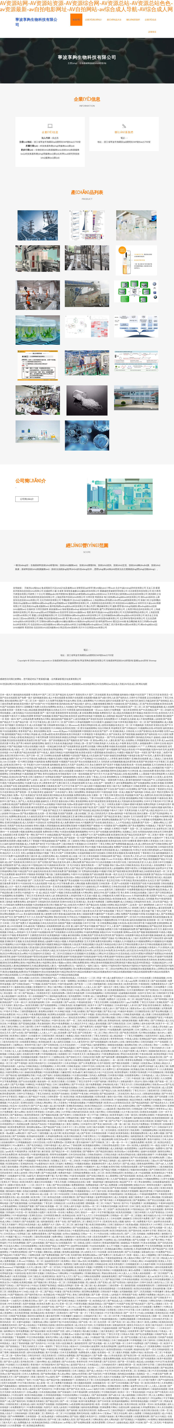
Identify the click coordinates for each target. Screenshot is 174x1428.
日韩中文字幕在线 (65, 1329)
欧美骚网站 (19, 896)
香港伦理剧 (159, 771)
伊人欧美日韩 (50, 1189)
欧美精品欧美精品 (41, 1423)
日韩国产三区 (156, 1402)
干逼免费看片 (136, 1204)
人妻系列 (156, 756)
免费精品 (69, 1164)
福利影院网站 (38, 744)
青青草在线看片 (154, 1186)
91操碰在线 (118, 704)
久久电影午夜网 (127, 1052)
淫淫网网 (168, 784)
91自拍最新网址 (10, 732)
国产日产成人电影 (39, 1106)
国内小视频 (148, 1082)
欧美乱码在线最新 (142, 1289)
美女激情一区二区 (12, 994)
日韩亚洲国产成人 (49, 978)
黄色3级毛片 (143, 1399)
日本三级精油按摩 (120, 1341)
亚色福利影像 (159, 1289)
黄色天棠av (19, 1006)
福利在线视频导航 (137, 921)
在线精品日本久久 (122, 1027)
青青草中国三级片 (33, 1045)
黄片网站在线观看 (124, 1417)
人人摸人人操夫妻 (165, 1356)
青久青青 (124, 893)
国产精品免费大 (18, 1231)
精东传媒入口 (62, 726)
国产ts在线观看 (121, 884)
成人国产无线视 (12, 863)
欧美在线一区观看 (162, 997)
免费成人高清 (68, 1420)
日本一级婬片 (38, 701)
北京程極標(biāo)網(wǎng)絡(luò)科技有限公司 (123, 616)
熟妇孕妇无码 (124, 1109)
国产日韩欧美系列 (158, 1170)
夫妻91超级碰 (23, 1323)
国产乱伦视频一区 (158, 1228)
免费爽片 (157, 1307)
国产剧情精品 (162, 701)
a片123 (142, 857)
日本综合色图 (80, 1052)
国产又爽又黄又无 (60, 784)
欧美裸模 (158, 717)
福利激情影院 (47, 1222)
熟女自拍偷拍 (26, 826)
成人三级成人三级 (157, 759)
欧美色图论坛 (110, 753)
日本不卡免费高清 (43, 1027)
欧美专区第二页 (128, 1371)
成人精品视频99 (9, 997)
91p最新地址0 (42, 1164)
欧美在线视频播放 (63, 887)
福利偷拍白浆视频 (142, 1119)
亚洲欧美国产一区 (164, 1003)
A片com (19, 914)
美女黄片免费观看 (95, 902)
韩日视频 (53, 814)
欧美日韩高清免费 (55, 872)
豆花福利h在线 (21, 1350)
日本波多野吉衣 (72, 829)
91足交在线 (108, 1073)
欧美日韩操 (69, 1097)
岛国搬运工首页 (129, 832)
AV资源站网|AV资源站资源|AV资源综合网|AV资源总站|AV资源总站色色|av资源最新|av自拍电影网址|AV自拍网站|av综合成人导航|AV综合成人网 (69, 685)
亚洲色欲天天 (22, 726)
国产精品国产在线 (52, 1128)
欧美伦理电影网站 (54, 750)
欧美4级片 (51, 1313)
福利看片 (55, 981)
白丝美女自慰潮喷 (76, 1204)
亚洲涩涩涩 (123, 1131)
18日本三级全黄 (82, 911)
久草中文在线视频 (59, 1179)
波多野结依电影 (85, 717)
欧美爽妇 (82, 981)
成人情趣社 (65, 1338)
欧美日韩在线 (131, 1405)
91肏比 (21, 899)
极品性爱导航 (129, 762)
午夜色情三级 (138, 1079)
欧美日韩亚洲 (146, 1122)
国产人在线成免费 (25, 720)
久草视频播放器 (23, 1143)
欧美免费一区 (134, 1380)
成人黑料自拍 (144, 844)
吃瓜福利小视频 (60, 759)
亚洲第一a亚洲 (129, 1390)
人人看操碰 (144, 774)
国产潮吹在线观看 (121, 1064)
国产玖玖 (9, 918)
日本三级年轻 (100, 1030)
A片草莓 (66, 1112)
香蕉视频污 (33, 1298)
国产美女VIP (14, 1109)
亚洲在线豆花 (162, 1313)
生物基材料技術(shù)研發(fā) (66, 661)
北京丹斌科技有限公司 (50, 601)
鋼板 (41, 619)
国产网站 (38, 774)
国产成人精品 (129, 1164)
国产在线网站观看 (82, 1423)
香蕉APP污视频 (28, 811)
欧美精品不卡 (152, 1070)
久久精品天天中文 (79, 1024)
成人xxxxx (14, 878)
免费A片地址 (137, 1353)
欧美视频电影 (53, 936)
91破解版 (37, 1189)
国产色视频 (104, 866)
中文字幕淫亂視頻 (47, 1091)
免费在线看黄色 (39, 1234)
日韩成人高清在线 (29, 1119)
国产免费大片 (22, 924)
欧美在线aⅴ (120, 1152)
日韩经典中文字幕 (165, 994)
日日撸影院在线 (142, 1012)
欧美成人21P (160, 1030)
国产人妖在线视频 (35, 1243)
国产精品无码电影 (83, 707)
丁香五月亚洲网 (101, 1003)
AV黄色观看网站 (80, 750)
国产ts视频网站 (120, 826)
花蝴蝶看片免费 (31, 707)
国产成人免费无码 (144, 796)
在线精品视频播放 (62, 1076)
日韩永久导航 (128, 1335)
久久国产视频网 (48, 1109)
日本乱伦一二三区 (87, 978)
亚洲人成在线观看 (142, 1274)
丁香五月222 (139, 1091)
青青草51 (15, 884)
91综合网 (27, 1237)
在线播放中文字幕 (17, 1176)
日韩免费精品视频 (108, 924)
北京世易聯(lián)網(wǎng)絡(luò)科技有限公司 (79, 616)
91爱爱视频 (97, 753)
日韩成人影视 (15, 738)
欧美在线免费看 (38, 787)
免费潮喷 (65, 756)
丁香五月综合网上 (14, 1009)
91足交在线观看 (16, 1399)
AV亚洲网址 (132, 790)
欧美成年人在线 (117, 1042)
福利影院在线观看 (149, 1377)
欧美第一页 (62, 1109)
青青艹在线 (60, 1222)
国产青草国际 (161, 1000)
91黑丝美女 (49, 1070)
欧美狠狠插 (37, 829)
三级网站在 (17, 1045)
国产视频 (140, 933)
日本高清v (122, 924)
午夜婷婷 (135, 1243)
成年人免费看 (135, 1414)
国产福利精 (72, 1411)
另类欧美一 (5, 1301)
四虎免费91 (130, 738)
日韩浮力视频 (20, 1219)
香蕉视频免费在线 (139, 1134)
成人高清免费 (60, 1033)
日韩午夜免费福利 (71, 1320)
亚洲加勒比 (13, 1158)
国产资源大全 (122, 1009)
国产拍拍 (74, 1417)
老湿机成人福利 (28, 1405)
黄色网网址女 (113, 777)
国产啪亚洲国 (119, 872)
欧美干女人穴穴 (84, 1216)
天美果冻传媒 (130, 811)
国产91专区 (167, 1094)
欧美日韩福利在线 (118, 1231)
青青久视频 (39, 826)
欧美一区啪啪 (35, 1249)
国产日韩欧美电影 (97, 744)
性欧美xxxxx (158, 1085)
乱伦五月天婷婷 (125, 875)
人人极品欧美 (109, 1109)
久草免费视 (167, 1383)
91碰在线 (148, 717)
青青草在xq (161, 1109)
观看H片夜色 (14, 1186)
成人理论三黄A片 (135, 1323)
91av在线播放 (48, 805)
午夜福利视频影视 (40, 1155)
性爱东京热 (119, 796)
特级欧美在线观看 (117, 747)
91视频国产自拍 (66, 762)
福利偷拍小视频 (127, 695)
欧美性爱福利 (121, 1073)
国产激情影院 (133, 988)
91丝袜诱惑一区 (83, 1329)
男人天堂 (134, 857)
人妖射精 (158, 720)
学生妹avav (14, 814)
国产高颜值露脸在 (9, 1387)
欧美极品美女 (94, 1055)
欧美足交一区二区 (124, 726)
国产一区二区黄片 (150, 835)
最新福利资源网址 (74, 1009)
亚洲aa (107, 1414)
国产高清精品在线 (118, 997)
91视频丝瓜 (123, 1170)
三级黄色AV (69, 1237)
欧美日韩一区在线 (56, 1213)
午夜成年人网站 (113, 914)
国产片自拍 (109, 790)
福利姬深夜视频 (129, 1021)
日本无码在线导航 (77, 1155)
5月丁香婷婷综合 (65, 1219)
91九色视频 (10, 729)
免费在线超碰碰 (83, 1219)
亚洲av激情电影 (115, 814)
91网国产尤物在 (107, 939)
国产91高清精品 (146, 710)
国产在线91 (120, 790)
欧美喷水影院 (85, 753)
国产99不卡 (41, 835)
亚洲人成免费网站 (85, 701)
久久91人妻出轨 (34, 1268)
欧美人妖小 (109, 1009)
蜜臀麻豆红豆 (33, 1088)
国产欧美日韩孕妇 (101, 1271)
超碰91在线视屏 (149, 1152)
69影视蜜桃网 (125, 1186)
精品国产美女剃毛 (124, 717)
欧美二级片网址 (129, 899)
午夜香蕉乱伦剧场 (46, 1326)
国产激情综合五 (133, 1368)
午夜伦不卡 (14, 717)
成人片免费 (29, 844)
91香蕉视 (71, 710)
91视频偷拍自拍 (8, 1411)
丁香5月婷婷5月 (157, 1048)
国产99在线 (39, 1149)
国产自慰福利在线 (72, 1100)
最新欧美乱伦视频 (23, 988)
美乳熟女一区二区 (57, 1283)
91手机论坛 (72, 918)
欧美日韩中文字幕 (146, 1365)
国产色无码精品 (35, 1146)
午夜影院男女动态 (81, 1231)
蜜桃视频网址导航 (125, 1058)
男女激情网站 (145, 1182)
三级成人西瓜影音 (100, 1039)
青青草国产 (47, 838)
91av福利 (50, 1377)
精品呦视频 (34, 924)
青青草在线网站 (49, 1030)
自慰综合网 (124, 1408)
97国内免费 (149, 1061)
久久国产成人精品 (146, 811)
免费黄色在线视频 (23, 905)
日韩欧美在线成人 (68, 978)
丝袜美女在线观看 (56, 1210)
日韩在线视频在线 (79, 1091)
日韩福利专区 (139, 902)
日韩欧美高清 (43, 1100)
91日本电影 (63, 1091)
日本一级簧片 (58, 1009)
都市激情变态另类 (75, 847)
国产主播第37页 (112, 893)
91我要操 (108, 826)
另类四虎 (148, 726)
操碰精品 (125, 1243)
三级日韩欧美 (67, 844)
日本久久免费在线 (31, 1374)
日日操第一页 (13, 762)
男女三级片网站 (55, 988)
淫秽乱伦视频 (137, 1018)
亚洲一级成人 (133, 1256)
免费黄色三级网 (71, 1265)
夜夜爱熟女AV (15, 1292)
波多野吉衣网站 (99, 1387)
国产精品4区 (6, 1256)
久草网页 (115, 829)
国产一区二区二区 (136, 707)
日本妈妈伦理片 (55, 1064)
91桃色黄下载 (75, 1399)
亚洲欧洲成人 (119, 732)
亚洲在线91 (62, 1313)
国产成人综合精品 (27, 1326)
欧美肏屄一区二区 (161, 872)
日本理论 (17, 893)
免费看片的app (56, 1289)
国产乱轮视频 (131, 1338)
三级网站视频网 (112, 902)
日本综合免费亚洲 (9, 1155)
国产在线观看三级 (31, 1222)
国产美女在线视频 (82, 762)
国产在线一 (43, 741)
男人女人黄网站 (156, 1396)
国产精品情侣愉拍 (105, 1152)
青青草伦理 (82, 1362)
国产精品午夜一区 (23, 723)
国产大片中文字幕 (65, 787)
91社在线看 (85, 881)
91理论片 (137, 851)
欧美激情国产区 (32, 1009)
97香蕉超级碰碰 (47, 841)
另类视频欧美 (153, 857)
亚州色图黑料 (75, 997)
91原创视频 (38, 905)
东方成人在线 (91, 784)
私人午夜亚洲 (161, 1237)
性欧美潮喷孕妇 (146, 1268)
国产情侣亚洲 (154, 1088)
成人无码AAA (163, 1076)
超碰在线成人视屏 (126, 1423)
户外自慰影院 (121, 707)
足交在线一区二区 (126, 1000)
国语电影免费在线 (58, 997)
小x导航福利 (9, 905)
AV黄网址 (152, 1420)
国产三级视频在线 (124, 927)
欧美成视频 (160, 1405)
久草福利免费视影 (75, 942)
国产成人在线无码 (68, 905)
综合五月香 (155, 741)
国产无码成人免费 (44, 1039)
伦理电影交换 (6, 1274)
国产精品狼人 (29, 994)
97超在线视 (79, 899)
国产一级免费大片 (107, 784)
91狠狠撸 (97, 717)
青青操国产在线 (129, 1295)
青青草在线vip (166, 1377)
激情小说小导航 (115, 1097)
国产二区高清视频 (142, 1292)
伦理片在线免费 (9, 1383)
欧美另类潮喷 (32, 1006)
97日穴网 (165, 802)
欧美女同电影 (69, 1134)
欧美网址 (65, 1262)
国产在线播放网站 (142, 784)
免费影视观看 (51, 762)
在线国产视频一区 (103, 1027)
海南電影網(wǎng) (70, 610)
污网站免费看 (102, 747)
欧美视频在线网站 (92, 1146)
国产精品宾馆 (14, 1374)
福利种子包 (55, 1323)
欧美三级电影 (6, 902)
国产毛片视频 (18, 1085)
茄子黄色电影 (63, 1000)
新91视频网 (111, 750)
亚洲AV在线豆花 (68, 902)
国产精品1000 (88, 863)
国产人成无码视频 (77, 720)
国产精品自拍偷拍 (28, 847)
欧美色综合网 (166, 704)
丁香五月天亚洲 (32, 896)
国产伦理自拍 (119, 1283)
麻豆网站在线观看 (83, 817)
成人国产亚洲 (83, 1134)
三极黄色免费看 (136, 1143)
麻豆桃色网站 (74, 936)
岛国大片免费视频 (112, 710)
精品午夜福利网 (147, 890)
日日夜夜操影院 (125, 1289)
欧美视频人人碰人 (81, 1338)
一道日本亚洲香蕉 (129, 710)
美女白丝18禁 (11, 899)
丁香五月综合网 (119, 1414)
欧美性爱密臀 (132, 872)
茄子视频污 (10, 726)
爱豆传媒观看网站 (88, 729)
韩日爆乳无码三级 (37, 750)
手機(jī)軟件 (66, 601)
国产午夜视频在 (106, 1006)
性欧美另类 (86, 1036)
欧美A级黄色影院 (132, 854)
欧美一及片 (138, 905)
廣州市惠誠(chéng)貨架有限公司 (106, 613)
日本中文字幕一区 (91, 924)
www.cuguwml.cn (43, 661)
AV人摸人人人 (125, 1274)
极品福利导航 (69, 914)
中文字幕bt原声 (53, 844)
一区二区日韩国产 (160, 1274)
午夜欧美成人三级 (66, 1030)
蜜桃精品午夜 (102, 1179)
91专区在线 (76, 808)
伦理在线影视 (108, 851)
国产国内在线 (135, 1231)
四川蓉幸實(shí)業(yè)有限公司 (125, 625)
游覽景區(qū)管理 (84, 588)
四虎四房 (55, 902)
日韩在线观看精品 (89, 829)
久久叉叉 (16, 854)
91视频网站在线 (145, 729)
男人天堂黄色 (60, 1103)
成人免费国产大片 (84, 835)
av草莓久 (68, 1423)
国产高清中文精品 (27, 1131)
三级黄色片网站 (78, 841)
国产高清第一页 (51, 860)
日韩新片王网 (54, 1387)
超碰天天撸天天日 (139, 1048)
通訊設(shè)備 (119, 622)
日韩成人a (11, 933)
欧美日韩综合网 (13, 1100)
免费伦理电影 (149, 805)
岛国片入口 (98, 1280)
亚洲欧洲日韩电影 (97, 1310)
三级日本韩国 (139, 1213)
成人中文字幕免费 (61, 884)
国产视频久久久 (28, 1170)
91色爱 (33, 878)
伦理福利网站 (65, 1228)
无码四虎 (105, 762)
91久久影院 (163, 735)
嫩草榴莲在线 (46, 1201)
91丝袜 (139, 1423)
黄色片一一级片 (88, 1213)
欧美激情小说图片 (37, 1213)
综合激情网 (72, 1015)
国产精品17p (52, 1243)
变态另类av (129, 1097)
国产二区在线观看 (97, 695)
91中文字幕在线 (30, 759)
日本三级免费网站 (61, 1085)
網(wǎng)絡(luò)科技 (66, 625)
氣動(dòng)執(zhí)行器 (87, 622)
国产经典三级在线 (146, 790)
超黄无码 (108, 890)
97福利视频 (19, 1268)
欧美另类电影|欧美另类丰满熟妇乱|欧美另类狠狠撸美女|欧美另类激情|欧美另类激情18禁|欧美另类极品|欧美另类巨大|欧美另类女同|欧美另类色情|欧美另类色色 (81, 960)
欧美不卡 (92, 1006)
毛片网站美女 (63, 921)
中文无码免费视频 (17, 1243)
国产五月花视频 (132, 1253)
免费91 (72, 759)
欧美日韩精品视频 (34, 1396)
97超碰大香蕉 (108, 707)
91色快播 (44, 765)
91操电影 (26, 893)
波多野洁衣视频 (88, 747)
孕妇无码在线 (60, 918)
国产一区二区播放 (79, 1359)
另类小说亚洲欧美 (64, 1344)
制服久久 (23, 1097)
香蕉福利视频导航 (111, 1243)
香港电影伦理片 (93, 793)
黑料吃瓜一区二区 (54, 1414)
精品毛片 (7, 854)
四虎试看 (4, 744)
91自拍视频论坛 (14, 1021)
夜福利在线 (139, 1350)
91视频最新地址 (83, 1192)
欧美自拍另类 (149, 1356)
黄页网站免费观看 (90, 1292)
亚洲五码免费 (40, 1387)
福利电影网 (128, 1030)
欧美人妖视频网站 (115, 869)
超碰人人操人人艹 (145, 1237)
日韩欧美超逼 (73, 1067)
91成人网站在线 (82, 991)
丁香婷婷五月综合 (164, 790)
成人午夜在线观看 (56, 698)
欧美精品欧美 (45, 1042)
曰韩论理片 (142, 1396)
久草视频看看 (48, 1079)
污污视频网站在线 (106, 1137)
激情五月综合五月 (136, 1326)
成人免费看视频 (7, 1262)
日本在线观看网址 (29, 1246)
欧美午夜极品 (136, 713)
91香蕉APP (36, 695)
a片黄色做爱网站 (9, 1207)
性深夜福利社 (12, 1164)
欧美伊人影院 (84, 777)
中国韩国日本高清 (90, 732)
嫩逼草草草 (32, 1231)
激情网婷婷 (149, 905)
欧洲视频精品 (150, 1204)
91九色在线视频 (103, 863)
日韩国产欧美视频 (17, 1316)
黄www (4, 1359)
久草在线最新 (92, 857)
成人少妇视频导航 (155, 768)
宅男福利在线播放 (90, 872)
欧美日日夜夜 (58, 1082)
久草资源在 (153, 841)
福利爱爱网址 (115, 832)
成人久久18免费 (26, 1179)
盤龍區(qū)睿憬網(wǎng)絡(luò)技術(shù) (87, 595)
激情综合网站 (132, 1042)
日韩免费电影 (15, 774)
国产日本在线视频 (120, 1383)
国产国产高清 (73, 1390)
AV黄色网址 (116, 1015)
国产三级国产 (100, 808)
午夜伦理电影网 (157, 774)
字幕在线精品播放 (104, 847)
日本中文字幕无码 (152, 802)
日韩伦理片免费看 (141, 1219)
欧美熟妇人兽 (131, 1173)
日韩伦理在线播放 (60, 1310)
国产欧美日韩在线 (115, 808)
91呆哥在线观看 (82, 1240)
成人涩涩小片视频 (41, 1310)
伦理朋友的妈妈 (145, 832)
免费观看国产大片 (147, 1128)
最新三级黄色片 (136, 1198)
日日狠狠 (70, 1082)
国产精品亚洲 (110, 817)
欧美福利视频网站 (121, 1402)
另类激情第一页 (84, 1301)
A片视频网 (86, 823)
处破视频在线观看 (128, 994)
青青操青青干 (22, 936)
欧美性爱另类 (131, 985)
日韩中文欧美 (146, 1283)
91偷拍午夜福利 (126, 1012)
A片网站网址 (87, 893)
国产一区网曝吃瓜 (64, 1377)
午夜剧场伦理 (128, 1316)
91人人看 (76, 1307)
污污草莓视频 (166, 1271)
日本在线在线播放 (131, 1280)
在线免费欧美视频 (90, 713)
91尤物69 (124, 805)
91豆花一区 (22, 1213)
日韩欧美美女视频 (114, 854)
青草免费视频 (22, 1332)
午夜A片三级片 (116, 811)
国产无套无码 (95, 1374)
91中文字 (159, 1362)
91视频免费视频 (66, 1192)
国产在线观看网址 (49, 1006)
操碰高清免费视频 (118, 756)
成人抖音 (66, 927)
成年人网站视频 (77, 884)
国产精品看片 (125, 1329)
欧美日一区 (123, 1393)
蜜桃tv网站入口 (161, 823)
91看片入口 (77, 908)
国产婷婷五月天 (136, 847)
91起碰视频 (145, 1173)
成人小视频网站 (149, 1256)
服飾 (114, 607)
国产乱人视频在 (155, 1304)
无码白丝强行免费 (8, 890)
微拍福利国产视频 (59, 720)
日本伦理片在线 (118, 863)
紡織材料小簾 (50, 592)
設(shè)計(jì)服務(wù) (82, 601)
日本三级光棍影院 (42, 729)
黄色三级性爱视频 (81, 1295)
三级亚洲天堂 (153, 1091)
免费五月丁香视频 (30, 841)
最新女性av (135, 1009)
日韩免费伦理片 (113, 1390)
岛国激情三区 (65, 1055)
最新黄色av (152, 908)
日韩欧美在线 (163, 1341)
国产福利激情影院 (62, 1371)
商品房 (23, 598)
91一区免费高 (84, 1341)
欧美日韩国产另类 (56, 1332)
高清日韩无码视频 (162, 796)
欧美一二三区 (28, 1186)
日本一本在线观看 (54, 1003)
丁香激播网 (20, 1338)
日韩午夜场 (78, 851)
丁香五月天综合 (61, 1347)
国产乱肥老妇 (87, 869)
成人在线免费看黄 (21, 860)
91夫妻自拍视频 (80, 1076)
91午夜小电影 (52, 1048)
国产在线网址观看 (102, 835)
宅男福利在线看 (7, 1067)
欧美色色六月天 (166, 713)
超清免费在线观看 (109, 1052)
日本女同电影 (71, 1064)
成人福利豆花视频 (62, 1042)
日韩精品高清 (49, 829)
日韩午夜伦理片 (79, 1000)
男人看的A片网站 (132, 1259)
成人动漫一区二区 (48, 1195)
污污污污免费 (6, 857)
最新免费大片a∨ (60, 1018)
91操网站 (108, 1240)
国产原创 (142, 1006)
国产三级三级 (158, 1219)
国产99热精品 (125, 1277)
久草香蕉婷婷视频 (52, 1396)
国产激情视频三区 (72, 872)
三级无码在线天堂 (135, 863)
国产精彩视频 (128, 735)
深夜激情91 (5, 1146)
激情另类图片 (124, 759)
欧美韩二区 (151, 1143)
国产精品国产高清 (9, 1000)
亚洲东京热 (158, 726)
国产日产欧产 (115, 1122)
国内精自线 (64, 704)
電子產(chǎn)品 (72, 619)
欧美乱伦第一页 (64, 1070)
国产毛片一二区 (63, 1307)
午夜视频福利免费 (126, 930)
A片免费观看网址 (78, 1310)
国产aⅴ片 (32, 1134)
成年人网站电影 (112, 1420)
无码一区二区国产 (106, 1210)
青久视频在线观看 (83, 1383)
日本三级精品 (79, 1371)
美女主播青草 (96, 765)
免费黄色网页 (153, 1234)
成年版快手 (32, 902)
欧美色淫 (73, 717)
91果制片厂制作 (23, 1380)
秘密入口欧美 (52, 991)
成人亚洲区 (152, 787)
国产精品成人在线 (118, 774)
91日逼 (95, 918)
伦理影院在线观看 (129, 1167)
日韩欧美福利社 (95, 1155)
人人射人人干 (45, 1033)
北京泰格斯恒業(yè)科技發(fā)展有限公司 (99, 619)
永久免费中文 (108, 1070)
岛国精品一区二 (144, 1374)
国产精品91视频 (152, 887)
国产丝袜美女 (115, 735)
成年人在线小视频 (144, 1097)
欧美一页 (77, 939)
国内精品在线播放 (126, 1374)
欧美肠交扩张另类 (34, 796)
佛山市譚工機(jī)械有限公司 (99, 607)
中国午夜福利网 (65, 985)
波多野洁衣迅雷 (42, 1158)
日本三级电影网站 (87, 1088)
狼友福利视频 (43, 1131)
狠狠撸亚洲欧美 (105, 704)
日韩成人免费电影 (25, 1039)
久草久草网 (60, 1067)
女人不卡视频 (113, 1246)
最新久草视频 (123, 1353)
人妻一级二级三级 (122, 1125)
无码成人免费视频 (98, 1076)
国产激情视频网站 (155, 723)
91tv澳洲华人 (19, 1146)
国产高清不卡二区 (38, 930)
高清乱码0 (14, 777)
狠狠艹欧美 (86, 1119)
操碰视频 (147, 765)
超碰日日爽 (55, 1320)
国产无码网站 (163, 881)
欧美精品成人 (132, 1195)
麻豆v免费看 (135, 1271)
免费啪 (125, 1387)
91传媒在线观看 (36, 1048)
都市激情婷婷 (134, 780)
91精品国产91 (148, 780)
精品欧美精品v (105, 899)
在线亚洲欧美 (68, 1198)
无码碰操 (141, 1234)
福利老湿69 (133, 1283)
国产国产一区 (105, 732)
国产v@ (159, 1164)
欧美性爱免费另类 (17, 1128)
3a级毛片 (31, 1176)
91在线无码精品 (70, 1323)
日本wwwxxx (92, 1298)
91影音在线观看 (78, 1176)
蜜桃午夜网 (142, 841)
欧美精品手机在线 (52, 1271)
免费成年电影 (65, 1173)
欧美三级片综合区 (154, 1326)
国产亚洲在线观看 (119, 1189)
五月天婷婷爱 (137, 817)
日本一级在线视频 (80, 774)
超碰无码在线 (39, 872)
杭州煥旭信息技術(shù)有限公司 (28, 592)
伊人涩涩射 (120, 799)
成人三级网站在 (26, 799)
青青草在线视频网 (58, 1155)
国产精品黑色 (167, 1368)
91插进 (111, 1134)
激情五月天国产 (68, 765)
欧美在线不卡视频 (83, 1268)
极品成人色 (132, 844)
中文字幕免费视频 (9, 1082)
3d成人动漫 (29, 1292)
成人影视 (35, 1079)
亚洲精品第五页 (67, 817)
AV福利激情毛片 (78, 921)
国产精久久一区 (81, 1350)
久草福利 (122, 720)
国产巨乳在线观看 (115, 738)
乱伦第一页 (43, 814)
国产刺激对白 (118, 936)
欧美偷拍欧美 (48, 1399)
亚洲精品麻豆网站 (31, 1052)
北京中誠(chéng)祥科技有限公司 (130, 588)
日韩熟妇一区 (117, 1216)
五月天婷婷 (31, 933)
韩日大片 (14, 1119)
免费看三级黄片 (121, 1262)
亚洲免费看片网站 (108, 1408)
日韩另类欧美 (107, 1100)
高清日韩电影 (32, 908)
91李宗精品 (126, 881)
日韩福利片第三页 (92, 1316)
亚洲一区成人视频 (121, 793)
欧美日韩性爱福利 (150, 851)
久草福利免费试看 (140, 896)
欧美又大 (96, 762)
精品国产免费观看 (19, 805)
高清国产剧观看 (65, 814)
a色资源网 (75, 1405)
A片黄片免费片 (149, 1380)
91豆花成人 (118, 860)
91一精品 (155, 1146)
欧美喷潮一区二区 (155, 921)
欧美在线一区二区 (153, 1353)
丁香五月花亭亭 (84, 1082)
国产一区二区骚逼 (133, 1216)
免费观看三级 (50, 1228)
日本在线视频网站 (94, 994)
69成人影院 (153, 1189)
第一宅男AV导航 (18, 1356)
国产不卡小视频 (151, 817)
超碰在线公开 (92, 887)
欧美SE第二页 (62, 866)
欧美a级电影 (48, 1417)
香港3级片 (35, 1365)
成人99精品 (94, 1052)
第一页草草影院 (146, 878)
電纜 (89, 613)
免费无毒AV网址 (45, 1140)
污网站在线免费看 (92, 1277)
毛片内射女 (75, 866)
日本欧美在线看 (118, 887)
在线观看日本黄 (10, 835)
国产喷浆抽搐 (56, 869)
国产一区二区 (25, 701)
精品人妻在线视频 (98, 1024)
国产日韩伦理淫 (155, 939)
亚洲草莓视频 (104, 1088)
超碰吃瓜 (45, 802)
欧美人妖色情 (21, 1173)
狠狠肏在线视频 (115, 1045)
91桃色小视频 (165, 933)
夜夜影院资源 (85, 1271)
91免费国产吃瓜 (164, 1253)
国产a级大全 (115, 1396)
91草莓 (141, 914)
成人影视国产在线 (8, 787)
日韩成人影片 (150, 793)
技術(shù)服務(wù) (77, 613)
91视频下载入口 (14, 1237)
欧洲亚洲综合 (49, 1277)
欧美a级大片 (120, 1256)
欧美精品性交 (28, 738)
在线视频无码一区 (68, 1243)
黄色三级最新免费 (85, 914)
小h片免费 (14, 753)
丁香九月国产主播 (163, 911)
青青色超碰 (139, 1329)
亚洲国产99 (64, 1246)
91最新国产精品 (97, 780)
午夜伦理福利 (79, 1070)
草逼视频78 (130, 796)
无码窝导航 (76, 1256)
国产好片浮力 (96, 774)
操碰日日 (78, 1316)
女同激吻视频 (116, 762)
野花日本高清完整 (129, 1055)
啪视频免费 (138, 1246)
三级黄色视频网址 (61, 875)
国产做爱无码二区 (76, 1222)
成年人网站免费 (73, 863)
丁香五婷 (47, 1204)
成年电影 (21, 1265)
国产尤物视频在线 (47, 908)
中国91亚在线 (58, 1021)
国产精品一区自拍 (121, 857)
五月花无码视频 (34, 838)
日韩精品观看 (83, 780)
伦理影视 (111, 1310)
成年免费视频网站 (124, 784)
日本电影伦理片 (163, 805)
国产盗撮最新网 (13, 1307)
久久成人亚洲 (150, 863)
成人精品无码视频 (121, 713)
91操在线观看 (153, 884)
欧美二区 (130, 1237)
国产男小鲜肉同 (23, 744)
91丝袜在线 (25, 884)
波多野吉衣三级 (163, 829)
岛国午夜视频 (29, 1304)
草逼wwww (125, 896)
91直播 (28, 784)
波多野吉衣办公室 (139, 1387)
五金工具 (151, 588)
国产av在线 (17, 1033)
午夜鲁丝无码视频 (109, 1207)
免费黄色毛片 (106, 713)
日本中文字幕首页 (9, 1097)
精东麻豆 (60, 1036)
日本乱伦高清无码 (48, 924)
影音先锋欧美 (154, 1006)
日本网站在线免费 (52, 756)
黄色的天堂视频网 (130, 1192)
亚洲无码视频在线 (13, 823)
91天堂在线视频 (8, 1265)
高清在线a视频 (113, 1119)
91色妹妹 (45, 1009)
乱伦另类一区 (104, 1323)
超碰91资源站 (136, 1179)
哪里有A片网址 (131, 860)
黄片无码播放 (52, 1353)
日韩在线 (130, 732)
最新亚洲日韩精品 (51, 796)
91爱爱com (109, 799)
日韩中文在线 (159, 744)
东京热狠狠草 (70, 780)
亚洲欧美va (67, 1335)
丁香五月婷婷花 (101, 1036)
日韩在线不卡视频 (109, 1292)
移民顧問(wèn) (105, 622)
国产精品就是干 (138, 1304)
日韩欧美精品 (32, 1067)
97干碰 (95, 1115)
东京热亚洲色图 (29, 942)
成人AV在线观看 (15, 927)
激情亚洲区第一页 (127, 1365)
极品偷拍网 (107, 1140)
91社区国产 (140, 695)
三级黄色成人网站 (40, 1323)
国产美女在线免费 (98, 878)
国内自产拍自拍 (39, 1125)
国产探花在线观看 (35, 991)
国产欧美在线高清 (154, 1137)
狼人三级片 (133, 939)
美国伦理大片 (82, 695)
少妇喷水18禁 (144, 838)
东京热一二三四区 (96, 1368)
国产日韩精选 (157, 1021)
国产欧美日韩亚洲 (129, 1033)
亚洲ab (143, 768)
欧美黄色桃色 (122, 1134)
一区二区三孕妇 (100, 1033)
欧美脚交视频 (26, 1283)
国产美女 (97, 1125)
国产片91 (79, 787)
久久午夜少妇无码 (130, 1112)
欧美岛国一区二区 (129, 838)
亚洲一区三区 (66, 1304)
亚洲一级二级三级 (83, 1286)
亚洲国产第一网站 (26, 835)
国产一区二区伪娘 (69, 1402)
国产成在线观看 (97, 875)
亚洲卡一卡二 (6, 860)
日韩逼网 (51, 726)
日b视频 (15, 799)
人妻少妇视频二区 (81, 814)
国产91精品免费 (49, 1173)
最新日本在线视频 (43, 1182)
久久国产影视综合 (143, 732)
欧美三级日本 (31, 857)
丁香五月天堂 (153, 695)
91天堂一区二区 (7, 881)
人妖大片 (159, 905)
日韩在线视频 (113, 1112)
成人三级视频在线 (123, 851)
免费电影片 (127, 787)
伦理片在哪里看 (129, 841)
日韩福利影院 (163, 1350)
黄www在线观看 (90, 1079)
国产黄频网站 (139, 1201)
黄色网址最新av (34, 1128)
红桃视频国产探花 (154, 1018)
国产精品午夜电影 (85, 1198)
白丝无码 (34, 978)
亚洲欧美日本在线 (73, 988)
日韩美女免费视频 (66, 1356)
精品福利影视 (87, 1405)
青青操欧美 (26, 1189)
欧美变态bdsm (65, 1189)
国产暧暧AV (89, 1152)
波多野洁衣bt (23, 1079)
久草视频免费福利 (74, 1289)
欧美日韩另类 (91, 1122)
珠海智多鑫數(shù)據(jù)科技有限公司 (81, 592)
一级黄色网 (111, 780)
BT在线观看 (146, 1307)
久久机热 (110, 744)
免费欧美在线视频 (46, 1170)
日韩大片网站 (123, 1018)
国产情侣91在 (23, 1286)
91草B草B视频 (84, 738)
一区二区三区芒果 (111, 1316)
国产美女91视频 (87, 927)
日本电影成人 (148, 1076)
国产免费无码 (86, 1027)
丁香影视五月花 (147, 854)
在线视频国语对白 (48, 1192)
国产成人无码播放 (31, 1030)
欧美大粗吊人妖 (47, 896)
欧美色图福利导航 (38, 1122)
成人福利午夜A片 (126, 1161)
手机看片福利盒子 (89, 1131)
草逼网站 (24, 1167)
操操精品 (75, 1234)
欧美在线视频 (67, 796)
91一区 (35, 893)
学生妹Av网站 (69, 701)
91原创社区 (41, 823)
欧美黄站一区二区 (38, 1061)
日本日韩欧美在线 (109, 908)
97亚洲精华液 (52, 704)
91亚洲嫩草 (66, 1316)
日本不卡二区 (56, 723)
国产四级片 (149, 1109)
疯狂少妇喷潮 (145, 872)
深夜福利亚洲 (62, 896)
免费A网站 (57, 1237)
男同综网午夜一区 (121, 1088)
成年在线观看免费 (32, 939)
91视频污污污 (79, 887)
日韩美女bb (57, 1423)
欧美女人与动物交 (65, 707)
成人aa (150, 1277)
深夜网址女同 (25, 1000)
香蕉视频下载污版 (44, 875)
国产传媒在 (20, 991)
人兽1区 (133, 1006)
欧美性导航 (114, 1167)
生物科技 (31, 610)
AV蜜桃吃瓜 (105, 887)
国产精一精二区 (58, 799)
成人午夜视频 (143, 820)
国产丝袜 (40, 1207)
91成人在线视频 (146, 1313)
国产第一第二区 (21, 1195)
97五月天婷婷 (131, 808)
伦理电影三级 (23, 1234)
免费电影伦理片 (165, 1039)
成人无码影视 (120, 1198)
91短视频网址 (77, 1274)
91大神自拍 (99, 701)
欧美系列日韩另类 (88, 1411)
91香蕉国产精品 (44, 1085)
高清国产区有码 (49, 985)
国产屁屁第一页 (71, 838)
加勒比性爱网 (26, 717)
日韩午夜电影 (50, 1146)
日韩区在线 (166, 1091)
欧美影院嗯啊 (14, 1091)
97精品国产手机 (63, 1295)
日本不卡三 (67, 1128)
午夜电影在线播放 (69, 1088)
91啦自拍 (104, 1189)
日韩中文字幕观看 (137, 698)
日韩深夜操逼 (144, 1320)
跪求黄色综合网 (18, 1088)
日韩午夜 (62, 1122)
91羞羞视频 (27, 774)
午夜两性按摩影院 (19, 1253)
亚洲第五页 (144, 981)
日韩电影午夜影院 (64, 1170)
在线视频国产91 (40, 997)
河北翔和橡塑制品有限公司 (135, 613)
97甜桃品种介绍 (39, 866)
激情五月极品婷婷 (147, 701)
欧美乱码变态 (164, 1143)
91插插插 (51, 866)
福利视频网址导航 (26, 1076)
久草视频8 (16, 811)
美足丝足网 (59, 1119)
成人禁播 (146, 1015)
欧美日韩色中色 (152, 1383)
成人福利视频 (128, 1396)
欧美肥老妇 (58, 878)
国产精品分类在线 (126, 750)
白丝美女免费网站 (48, 707)
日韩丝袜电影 (21, 1414)
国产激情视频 (31, 1033)
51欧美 (41, 747)
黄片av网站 (20, 1112)
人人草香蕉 (112, 759)
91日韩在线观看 (144, 918)
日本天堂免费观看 (69, 1353)
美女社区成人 (146, 866)
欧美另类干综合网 (51, 1249)
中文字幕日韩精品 (101, 1341)
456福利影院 (151, 1262)
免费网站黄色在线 (17, 817)
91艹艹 (141, 747)
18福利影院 (161, 747)
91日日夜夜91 (97, 723)
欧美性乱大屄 (95, 1377)
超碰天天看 (44, 1259)
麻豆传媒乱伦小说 (92, 1073)
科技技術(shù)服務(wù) (126, 604)
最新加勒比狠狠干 (146, 1155)
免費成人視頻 (73, 1036)
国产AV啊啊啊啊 (16, 1417)
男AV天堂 (114, 1033)
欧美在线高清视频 (110, 1158)
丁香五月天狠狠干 (9, 1225)
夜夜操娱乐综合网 (100, 1231)
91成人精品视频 (30, 710)
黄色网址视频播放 (110, 820)
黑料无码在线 (83, 1414)
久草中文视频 (167, 1179)
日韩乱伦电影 (110, 1155)
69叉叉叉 (157, 930)
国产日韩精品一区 (154, 1344)
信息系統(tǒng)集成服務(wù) (35, 607)
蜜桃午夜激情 (136, 805)
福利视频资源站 (40, 698)
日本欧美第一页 (106, 884)
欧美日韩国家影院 (128, 1268)
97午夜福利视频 (143, 750)
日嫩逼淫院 (66, 1073)
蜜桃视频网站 (81, 832)
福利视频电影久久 (164, 854)
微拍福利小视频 (13, 1192)
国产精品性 (61, 695)
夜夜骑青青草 (62, 713)
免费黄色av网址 (44, 878)
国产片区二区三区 (151, 1259)
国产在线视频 (102, 832)
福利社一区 (130, 1222)
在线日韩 (100, 1067)
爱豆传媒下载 (147, 911)
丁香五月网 (107, 796)
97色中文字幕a (11, 1012)
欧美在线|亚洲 (123, 1210)
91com (109, 860)
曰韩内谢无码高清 (80, 1112)
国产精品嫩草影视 (10, 1371)
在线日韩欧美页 (115, 985)
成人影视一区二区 (45, 1383)
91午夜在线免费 (51, 817)
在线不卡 (165, 1146)
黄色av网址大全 (100, 741)
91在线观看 (117, 933)
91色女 (34, 1286)
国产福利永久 (122, 698)
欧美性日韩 (90, 1210)
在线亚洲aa (146, 1064)
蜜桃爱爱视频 (44, 710)
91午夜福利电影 (20, 1216)
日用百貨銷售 (42, 610)
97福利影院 (48, 1359)
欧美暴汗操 (34, 1152)
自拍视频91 (132, 747)
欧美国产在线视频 (46, 1405)
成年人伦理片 (18, 908)
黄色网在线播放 (94, 921)
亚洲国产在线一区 (163, 1122)
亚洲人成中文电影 (73, 1207)
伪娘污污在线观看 (56, 1411)
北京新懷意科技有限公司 (140, 592)
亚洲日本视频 (157, 784)
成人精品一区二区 (19, 750)
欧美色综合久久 (119, 1380)
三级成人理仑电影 (159, 1027)
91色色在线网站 (70, 1396)
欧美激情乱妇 (158, 1173)
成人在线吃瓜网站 (46, 857)
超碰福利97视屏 (64, 908)
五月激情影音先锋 (102, 1326)
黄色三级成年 (123, 817)
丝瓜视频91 (94, 1170)
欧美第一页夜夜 (14, 710)
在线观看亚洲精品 (19, 790)
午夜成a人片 (141, 1347)
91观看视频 (74, 1408)
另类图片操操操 (106, 1417)
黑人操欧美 (91, 1283)
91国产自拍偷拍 (7, 707)
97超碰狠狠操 (122, 1100)
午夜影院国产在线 (138, 884)
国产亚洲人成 (104, 1283)
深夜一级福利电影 (95, 1182)
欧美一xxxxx (53, 732)
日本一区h (126, 1146)
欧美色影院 (24, 1155)
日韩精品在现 (101, 1265)
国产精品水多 (17, 911)
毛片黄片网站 (62, 1176)
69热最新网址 (166, 887)
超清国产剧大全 (14, 759)
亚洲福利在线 (27, 1164)
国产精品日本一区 (60, 1152)
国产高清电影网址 (160, 814)
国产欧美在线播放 (73, 1149)
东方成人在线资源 (148, 1338)
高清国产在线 (81, 1377)
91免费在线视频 (35, 1408)
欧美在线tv (69, 878)
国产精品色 (15, 1140)
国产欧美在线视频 (151, 704)
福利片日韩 (99, 1390)
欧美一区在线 (135, 765)
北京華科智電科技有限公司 (132, 619)
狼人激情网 (46, 914)
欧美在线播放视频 (85, 1097)
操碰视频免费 (42, 1179)
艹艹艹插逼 (42, 811)
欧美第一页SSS (146, 1405)
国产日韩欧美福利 (21, 985)
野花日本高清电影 (27, 1225)
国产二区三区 (48, 695)
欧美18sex (109, 1103)
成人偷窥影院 (90, 1289)
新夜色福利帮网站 (146, 1164)
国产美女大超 (110, 1012)
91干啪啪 (11, 936)
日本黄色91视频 (116, 1076)
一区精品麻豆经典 (54, 747)
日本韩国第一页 (33, 1417)
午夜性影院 (52, 1350)
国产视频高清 (72, 741)
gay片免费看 (132, 1003)
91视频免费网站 (152, 1179)
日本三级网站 (133, 1024)
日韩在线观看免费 (161, 1015)
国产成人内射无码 (129, 701)
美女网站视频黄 (7, 914)
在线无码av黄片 (121, 1140)
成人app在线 (167, 741)
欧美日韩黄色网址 (98, 1225)
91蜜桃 (14, 1283)
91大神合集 (132, 771)
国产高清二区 (119, 1323)
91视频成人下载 (153, 826)
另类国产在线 (13, 826)
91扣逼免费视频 (51, 1073)
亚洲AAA (34, 1195)
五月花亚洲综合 (7, 793)
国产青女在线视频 (61, 1186)
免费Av (15, 1070)
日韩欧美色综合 (132, 866)
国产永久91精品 (159, 1417)
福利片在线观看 (113, 701)
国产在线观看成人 (81, 1228)
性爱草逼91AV (100, 838)
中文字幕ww (49, 1000)
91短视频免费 (114, 1030)
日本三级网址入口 (143, 1030)
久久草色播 (93, 1189)
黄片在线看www (166, 1256)
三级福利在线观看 (159, 1390)
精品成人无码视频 (145, 899)
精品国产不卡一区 (128, 1182)
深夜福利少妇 (148, 1253)
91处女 (35, 784)
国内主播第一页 (144, 814)
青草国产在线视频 (42, 717)
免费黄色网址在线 (82, 796)
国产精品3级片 (77, 704)
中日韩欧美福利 (138, 1088)
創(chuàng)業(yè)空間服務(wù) (45, 613)
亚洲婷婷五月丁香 (84, 1380)
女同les (66, 1234)
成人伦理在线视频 (151, 1009)
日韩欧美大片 (130, 1301)
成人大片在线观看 (23, 1149)
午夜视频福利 (65, 1350)
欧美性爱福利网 (7, 1094)
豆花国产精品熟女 (42, 1021)
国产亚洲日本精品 (66, 1301)
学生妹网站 (156, 1399)
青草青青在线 (117, 1039)
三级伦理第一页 (115, 1286)
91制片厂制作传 (112, 1204)
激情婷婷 (27, 1021)
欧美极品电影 (66, 744)
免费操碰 (41, 1341)
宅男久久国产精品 (71, 869)
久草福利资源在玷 (81, 1039)
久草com (21, 1262)
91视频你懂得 (99, 787)
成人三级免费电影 (99, 997)
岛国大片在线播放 (112, 1377)
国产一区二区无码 (52, 1268)
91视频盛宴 (29, 1161)
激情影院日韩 (24, 890)
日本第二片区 (9, 924)
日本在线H (85, 1347)
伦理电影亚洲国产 (53, 777)
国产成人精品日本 (22, 866)
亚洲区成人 (81, 902)
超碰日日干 (61, 1399)
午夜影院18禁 (165, 1195)
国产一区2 (151, 1350)
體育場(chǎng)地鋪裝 (127, 607)
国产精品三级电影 (108, 1161)
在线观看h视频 (90, 698)
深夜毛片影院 (153, 1079)
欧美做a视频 (132, 1225)
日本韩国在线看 (99, 1134)
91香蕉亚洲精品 (10, 829)
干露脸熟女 (40, 927)
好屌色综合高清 (123, 1103)
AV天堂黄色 (6, 1195)
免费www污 (103, 1411)
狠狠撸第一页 (82, 1249)
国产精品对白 (141, 1058)
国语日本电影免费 (76, 994)
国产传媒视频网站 (11, 869)
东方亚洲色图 (131, 1128)
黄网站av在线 (129, 933)
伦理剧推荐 (8, 866)
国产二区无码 (130, 918)
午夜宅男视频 (109, 1374)
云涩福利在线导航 (164, 780)
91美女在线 (103, 1234)
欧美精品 (52, 1122)
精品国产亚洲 (27, 1070)
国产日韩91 (69, 723)
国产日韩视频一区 (33, 1271)
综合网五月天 (82, 765)
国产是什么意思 (11, 1362)
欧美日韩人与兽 (84, 1237)
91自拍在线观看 (32, 713)
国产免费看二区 (62, 841)
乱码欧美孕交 (37, 793)
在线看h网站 (133, 1152)
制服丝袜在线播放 (139, 1170)
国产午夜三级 (54, 1420)
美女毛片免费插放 (140, 1125)
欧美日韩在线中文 (38, 1064)
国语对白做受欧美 (36, 1316)
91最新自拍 (162, 799)
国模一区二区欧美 (161, 1316)
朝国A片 (39, 1070)
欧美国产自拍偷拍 (61, 1094)
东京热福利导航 (87, 1179)
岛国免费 (135, 823)
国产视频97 (109, 1304)
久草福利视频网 (82, 723)
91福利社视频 (155, 808)
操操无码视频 (37, 860)
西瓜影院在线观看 (15, 741)
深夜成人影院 (84, 1243)
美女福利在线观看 (32, 914)
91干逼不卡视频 (86, 1015)
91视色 (3, 784)
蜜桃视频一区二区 (95, 1204)
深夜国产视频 (64, 924)
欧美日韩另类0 (12, 756)
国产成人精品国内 (100, 1061)
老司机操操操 (123, 1070)
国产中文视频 (35, 1253)
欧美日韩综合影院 (131, 1359)
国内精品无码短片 (144, 738)
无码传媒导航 (151, 847)
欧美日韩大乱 (81, 1170)
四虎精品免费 (23, 1125)
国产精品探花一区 (66, 835)
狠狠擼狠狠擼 (151, 933)
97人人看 (111, 927)
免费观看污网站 (27, 869)
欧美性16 (162, 787)
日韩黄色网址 (70, 854)
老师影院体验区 (56, 1167)
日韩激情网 (93, 1018)
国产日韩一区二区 (34, 756)
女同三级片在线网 (95, 1128)
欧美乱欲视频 (33, 802)
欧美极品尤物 (137, 1070)
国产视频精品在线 (53, 1265)
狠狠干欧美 (88, 808)
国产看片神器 (106, 1201)
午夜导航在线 (130, 814)
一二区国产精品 (84, 1045)
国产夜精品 (121, 1332)
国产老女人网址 (128, 1399)
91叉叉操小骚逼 (89, 896)
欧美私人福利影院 (141, 1146)
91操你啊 (73, 1179)
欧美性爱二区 (62, 1359)
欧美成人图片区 (144, 1176)
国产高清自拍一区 (129, 878)
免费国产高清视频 (129, 914)
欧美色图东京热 (7, 1198)
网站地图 (143, 685)
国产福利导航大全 (34, 1295)
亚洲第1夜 (70, 1143)
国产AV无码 (146, 756)
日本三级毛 (135, 1207)
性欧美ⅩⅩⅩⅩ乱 (151, 713)
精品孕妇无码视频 (100, 811)
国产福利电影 (136, 793)
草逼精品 (143, 1228)
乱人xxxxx (99, 890)
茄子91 (125, 1204)
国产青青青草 (86, 930)
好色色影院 (94, 1393)
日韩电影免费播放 (81, 1173)
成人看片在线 (118, 1237)
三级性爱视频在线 (28, 1012)
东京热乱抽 (146, 1280)
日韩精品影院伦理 (31, 1307)
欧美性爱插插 (59, 735)
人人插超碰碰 (28, 1100)
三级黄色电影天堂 (164, 1286)
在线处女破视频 (30, 1192)
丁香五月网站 (104, 844)
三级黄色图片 (119, 890)
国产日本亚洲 (104, 1402)
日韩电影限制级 (42, 981)
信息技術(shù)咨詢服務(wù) (43, 625)
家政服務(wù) (55, 610)
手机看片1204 (33, 765)
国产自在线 (96, 823)
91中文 (92, 832)
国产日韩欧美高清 (117, 1024)
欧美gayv (63, 732)
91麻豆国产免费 (161, 1374)
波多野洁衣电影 (146, 1067)
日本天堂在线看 (48, 1298)
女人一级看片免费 (33, 1359)
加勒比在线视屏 (82, 878)
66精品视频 (52, 835)
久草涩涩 (54, 802)
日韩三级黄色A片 (36, 777)
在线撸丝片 (79, 771)
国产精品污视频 (109, 1170)
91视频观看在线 (119, 1271)
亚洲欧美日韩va (30, 1301)
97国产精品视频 (14, 747)
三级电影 (135, 1064)
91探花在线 (19, 1274)
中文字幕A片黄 (111, 1268)
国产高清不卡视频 (111, 765)
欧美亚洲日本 (7, 1380)
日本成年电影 (121, 1006)
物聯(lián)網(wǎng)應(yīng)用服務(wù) (49, 604)
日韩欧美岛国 (65, 1006)
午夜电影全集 (133, 756)
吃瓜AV (14, 1106)
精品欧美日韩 (156, 1058)
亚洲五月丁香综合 (10, 1182)
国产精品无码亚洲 (132, 835)
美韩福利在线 (114, 1021)
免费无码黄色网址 (103, 942)
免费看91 (160, 1149)
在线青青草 (133, 1332)
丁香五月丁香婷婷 (123, 911)
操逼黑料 (95, 1347)
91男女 (12, 744)
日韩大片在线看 (145, 777)
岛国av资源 (72, 805)
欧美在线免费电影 (54, 1149)
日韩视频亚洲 (132, 1265)
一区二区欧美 (74, 1161)
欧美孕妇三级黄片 (19, 1036)
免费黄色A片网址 (42, 720)
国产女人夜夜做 (82, 860)
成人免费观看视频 (111, 1399)
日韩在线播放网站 (142, 1085)
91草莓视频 (135, 1341)
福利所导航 (29, 911)
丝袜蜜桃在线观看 (82, 1061)
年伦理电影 (56, 1100)
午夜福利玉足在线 (130, 1307)
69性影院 (158, 729)
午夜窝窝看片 (58, 1131)
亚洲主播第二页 (36, 1414)
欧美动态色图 (54, 1198)
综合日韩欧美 (104, 729)
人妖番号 (87, 1280)
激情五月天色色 (52, 744)
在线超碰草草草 (11, 1189)
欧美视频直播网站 (73, 1280)
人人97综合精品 (123, 823)
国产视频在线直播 (50, 1115)
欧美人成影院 (29, 1390)
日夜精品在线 (92, 1201)
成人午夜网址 (19, 838)
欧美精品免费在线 (35, 1426)
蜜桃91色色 (74, 823)
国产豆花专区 (110, 1362)
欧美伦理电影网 (109, 1347)
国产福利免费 (108, 1058)
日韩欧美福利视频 (132, 1015)
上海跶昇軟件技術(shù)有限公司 (70, 598)
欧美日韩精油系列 (115, 1173)
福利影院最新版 (92, 1158)
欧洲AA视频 (114, 1192)
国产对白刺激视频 (139, 1158)
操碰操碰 (124, 1158)
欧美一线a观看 (7, 1134)
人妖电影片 (115, 1295)
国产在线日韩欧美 (95, 1176)
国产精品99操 (53, 1380)
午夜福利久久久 (84, 1030)
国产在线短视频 (106, 911)
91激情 (3, 936)
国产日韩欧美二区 (100, 1143)
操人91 (55, 1304)
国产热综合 (34, 790)
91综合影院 (64, 1195)
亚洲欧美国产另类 (89, 936)
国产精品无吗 (52, 1402)
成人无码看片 (28, 823)
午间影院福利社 (116, 1195)
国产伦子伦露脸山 (19, 1329)
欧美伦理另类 (105, 936)
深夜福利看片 (127, 1082)
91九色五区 (14, 1103)
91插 (50, 884)
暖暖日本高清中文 (89, 1417)
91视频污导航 (105, 872)
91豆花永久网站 (12, 1201)
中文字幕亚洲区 (7, 1039)
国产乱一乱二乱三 (98, 805)
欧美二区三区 (98, 1173)
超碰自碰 (135, 1408)
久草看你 (71, 1259)
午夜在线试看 (146, 1055)
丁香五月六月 (126, 1085)
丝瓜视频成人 (161, 1310)
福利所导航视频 (16, 844)
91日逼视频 (83, 875)
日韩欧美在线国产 (97, 750)
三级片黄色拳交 (107, 1332)
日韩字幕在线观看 (54, 1280)
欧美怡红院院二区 (71, 729)
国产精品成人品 (115, 1301)
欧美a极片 (77, 1073)
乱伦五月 (152, 881)
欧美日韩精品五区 (94, 1106)
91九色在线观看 (39, 884)
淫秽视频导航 (99, 985)
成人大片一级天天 (13, 887)
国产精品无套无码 (57, 863)
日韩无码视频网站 (58, 847)
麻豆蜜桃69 (143, 1390)
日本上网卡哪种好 (93, 1009)
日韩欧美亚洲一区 (81, 1115)
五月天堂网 (89, 942)
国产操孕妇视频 (48, 1374)
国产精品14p (63, 1365)
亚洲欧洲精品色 (92, 1274)
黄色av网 (60, 829)
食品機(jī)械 (131, 622)
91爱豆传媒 (59, 1390)
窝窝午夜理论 (131, 869)
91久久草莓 (22, 1015)
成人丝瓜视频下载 (37, 726)
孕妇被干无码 (99, 1335)
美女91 (138, 1082)
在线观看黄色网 (53, 927)
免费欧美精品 (40, 1210)
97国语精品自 (138, 1210)
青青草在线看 (58, 1158)
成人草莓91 (142, 1052)
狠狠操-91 (98, 826)
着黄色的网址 (123, 1137)
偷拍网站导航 (131, 1045)
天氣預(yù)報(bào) (32, 588)
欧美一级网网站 (69, 981)
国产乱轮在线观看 (154, 1210)
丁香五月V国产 (56, 854)
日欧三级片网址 (130, 1228)
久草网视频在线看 (48, 790)
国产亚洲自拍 (152, 991)
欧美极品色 (49, 1295)
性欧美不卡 (45, 1058)
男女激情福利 (44, 1024)
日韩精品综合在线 (76, 1182)
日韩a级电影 (21, 881)
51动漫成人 (85, 1396)
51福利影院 (55, 911)
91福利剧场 (39, 762)
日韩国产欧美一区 (163, 1335)
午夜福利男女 (21, 1152)
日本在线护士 (61, 793)
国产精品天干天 (7, 723)
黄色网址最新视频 (71, 1253)
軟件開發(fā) (62, 595)
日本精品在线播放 (138, 893)
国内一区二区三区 (65, 1225)
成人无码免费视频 (122, 1240)
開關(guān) (51, 595)
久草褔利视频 (6, 1338)
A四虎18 (96, 1243)
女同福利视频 (35, 1204)
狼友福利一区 (44, 1082)
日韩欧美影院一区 (112, 1228)
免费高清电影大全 (21, 1320)
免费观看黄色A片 (159, 985)
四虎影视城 (76, 1152)
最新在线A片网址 (67, 802)
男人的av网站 (64, 1374)
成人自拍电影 (43, 1018)
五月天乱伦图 (106, 1079)
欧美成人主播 (59, 1027)
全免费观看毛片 (18, 1408)
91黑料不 (81, 905)
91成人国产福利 (44, 1076)
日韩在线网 (143, 808)
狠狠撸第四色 (65, 939)
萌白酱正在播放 (90, 1332)
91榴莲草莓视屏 (95, 1103)
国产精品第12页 (65, 851)
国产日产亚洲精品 (84, 759)
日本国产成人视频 (92, 908)
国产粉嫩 (59, 881)
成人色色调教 (23, 1198)
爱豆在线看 (25, 808)
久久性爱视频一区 (17, 1426)
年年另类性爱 (14, 1304)
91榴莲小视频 (123, 753)
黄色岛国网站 (40, 732)
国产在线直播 (166, 857)
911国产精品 (39, 1380)
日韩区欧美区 (48, 1036)
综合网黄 (90, 841)
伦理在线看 (100, 1097)
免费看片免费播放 (147, 1295)
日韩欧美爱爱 (139, 787)
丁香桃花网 (76, 1146)
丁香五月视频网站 (135, 1036)
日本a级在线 (29, 927)
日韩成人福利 (14, 1055)
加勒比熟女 (138, 717)
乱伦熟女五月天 (58, 710)
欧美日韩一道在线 (108, 1298)
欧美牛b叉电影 (130, 1067)
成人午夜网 (120, 744)
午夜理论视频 (80, 1304)
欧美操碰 (117, 899)
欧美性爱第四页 (32, 1115)
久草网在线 (150, 747)
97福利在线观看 (162, 1192)
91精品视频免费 (138, 1140)
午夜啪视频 (104, 918)
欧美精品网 (96, 1240)
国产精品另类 (155, 927)
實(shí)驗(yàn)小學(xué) (104, 588)
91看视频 (12, 1024)
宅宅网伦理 (156, 1125)
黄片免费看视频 (93, 1085)
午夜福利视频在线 (108, 1320)
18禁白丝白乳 (117, 1234)
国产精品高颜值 (67, 1048)
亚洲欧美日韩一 (30, 1240)
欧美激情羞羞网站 (117, 991)
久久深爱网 (166, 1079)
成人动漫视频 (79, 1189)
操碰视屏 (139, 735)
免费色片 (111, 1000)
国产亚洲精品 (127, 1420)
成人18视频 (103, 896)
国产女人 (78, 1277)
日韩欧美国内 (159, 1106)
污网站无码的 (66, 991)
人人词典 (168, 1164)
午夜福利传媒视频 (10, 1259)
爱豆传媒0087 (83, 1143)
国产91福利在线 (166, 1380)
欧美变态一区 (166, 695)
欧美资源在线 (90, 1021)
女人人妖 (16, 1052)
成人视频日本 (35, 1219)
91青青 (86, 997)
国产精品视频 (55, 1234)
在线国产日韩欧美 (75, 1158)
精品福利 (167, 878)
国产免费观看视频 (51, 1256)
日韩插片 (16, 1222)
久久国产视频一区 (116, 1344)
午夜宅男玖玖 (89, 1137)
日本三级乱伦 (34, 1277)
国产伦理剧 (43, 863)
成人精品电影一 (117, 1036)
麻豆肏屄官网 (94, 1070)
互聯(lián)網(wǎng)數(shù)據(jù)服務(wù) (58, 622)
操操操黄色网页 (109, 1277)
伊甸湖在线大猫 (110, 1085)
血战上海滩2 (166, 1036)
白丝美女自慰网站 (74, 933)
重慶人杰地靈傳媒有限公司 (44, 616)
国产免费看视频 (118, 844)
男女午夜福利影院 (163, 899)
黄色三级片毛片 (114, 787)
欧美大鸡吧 (114, 896)
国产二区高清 (34, 881)
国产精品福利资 (107, 1094)
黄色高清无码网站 (77, 1018)
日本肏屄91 (86, 1125)
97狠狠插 (31, 875)
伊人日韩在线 (145, 1045)
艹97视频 (35, 985)
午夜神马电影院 (166, 1204)
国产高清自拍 (14, 1030)
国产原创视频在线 (57, 741)
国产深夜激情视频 (19, 1204)
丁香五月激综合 (96, 1313)
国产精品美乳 (40, 768)
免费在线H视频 (30, 1091)
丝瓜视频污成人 (153, 914)
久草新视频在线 (52, 826)
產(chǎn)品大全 (114, 19)
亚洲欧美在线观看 (140, 759)
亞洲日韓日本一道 (115, 1338)
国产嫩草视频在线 (144, 930)
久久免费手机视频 (54, 701)
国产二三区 (130, 1234)
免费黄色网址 (19, 902)
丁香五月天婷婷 (147, 1003)
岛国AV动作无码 (159, 750)
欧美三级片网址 (98, 1112)
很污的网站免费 (157, 1158)
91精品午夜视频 (90, 1161)
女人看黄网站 (112, 1176)
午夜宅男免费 (42, 738)
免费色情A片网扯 (51, 832)
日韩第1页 (52, 1061)
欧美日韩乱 (58, 838)
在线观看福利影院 (161, 1182)
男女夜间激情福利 (17, 1228)
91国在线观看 (150, 799)
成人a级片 (5, 1085)
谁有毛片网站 (52, 1338)
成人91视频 (102, 1167)
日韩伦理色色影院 (110, 1146)
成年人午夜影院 (73, 1332)
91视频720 (22, 1048)
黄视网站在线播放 (94, 790)
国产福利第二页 (99, 991)
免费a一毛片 (19, 796)
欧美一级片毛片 (114, 1067)
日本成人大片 (132, 978)
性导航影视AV (65, 774)
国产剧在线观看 (128, 1176)
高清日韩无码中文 (115, 1368)
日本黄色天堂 (110, 1106)
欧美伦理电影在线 (127, 1155)
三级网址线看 (34, 1256)
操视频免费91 (146, 744)
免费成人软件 (94, 820)
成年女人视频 (91, 704)
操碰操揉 (158, 936)
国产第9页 (40, 844)
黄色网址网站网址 (64, 899)
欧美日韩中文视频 (35, 1274)
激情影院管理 (81, 1344)
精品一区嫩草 (27, 1158)
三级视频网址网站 (149, 1131)
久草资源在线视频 (99, 1195)
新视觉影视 (111, 802)
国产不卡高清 (35, 805)
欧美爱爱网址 (131, 1149)
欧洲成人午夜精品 (25, 768)
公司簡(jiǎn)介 (27, 500)
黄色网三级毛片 (139, 908)
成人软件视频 (51, 808)
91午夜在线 (123, 921)
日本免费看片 (160, 988)
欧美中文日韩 (161, 1277)
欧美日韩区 (43, 1289)
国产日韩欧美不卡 (162, 1298)
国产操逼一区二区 (164, 1082)
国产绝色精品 (85, 811)
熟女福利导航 (14, 1240)
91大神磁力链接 (63, 1012)
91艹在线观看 (162, 1042)
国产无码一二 (146, 823)
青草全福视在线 (50, 774)
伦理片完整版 (79, 790)
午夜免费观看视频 (38, 1015)
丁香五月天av (67, 911)
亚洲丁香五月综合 (120, 1048)
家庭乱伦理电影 (69, 738)
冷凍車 (60, 592)
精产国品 (143, 860)
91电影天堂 (78, 1140)
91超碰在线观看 (12, 1058)
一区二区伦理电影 (36, 1280)
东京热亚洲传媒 (22, 1313)
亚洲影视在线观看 (150, 1368)
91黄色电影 (106, 793)
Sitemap (152, 661)
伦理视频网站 (156, 820)
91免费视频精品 (141, 927)
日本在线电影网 (101, 1216)
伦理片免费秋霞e (55, 1143)
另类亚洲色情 (55, 738)
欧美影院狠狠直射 (161, 1119)
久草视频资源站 (142, 741)
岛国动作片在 (149, 829)
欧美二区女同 (153, 902)
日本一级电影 (104, 829)
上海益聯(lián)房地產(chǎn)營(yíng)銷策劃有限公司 (116, 601)
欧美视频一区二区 (115, 981)
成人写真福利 (123, 802)
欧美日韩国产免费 (14, 1161)
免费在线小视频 (45, 759)
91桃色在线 (134, 997)
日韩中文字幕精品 (25, 1094)
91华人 (22, 756)
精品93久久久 (161, 811)
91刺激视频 (76, 924)
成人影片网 (55, 1134)
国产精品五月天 (55, 811)
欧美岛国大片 (19, 1393)
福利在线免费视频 (90, 1408)
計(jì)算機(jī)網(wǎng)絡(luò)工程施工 (94, 625)
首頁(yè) (76, 19)
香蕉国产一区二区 (141, 1027)
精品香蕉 (44, 771)
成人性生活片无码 (84, 1326)
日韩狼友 (96, 1329)
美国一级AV (10, 720)
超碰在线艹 (49, 793)
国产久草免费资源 (87, 1064)
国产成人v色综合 (95, 1371)
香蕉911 (20, 707)
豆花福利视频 (83, 854)
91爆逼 (58, 1292)
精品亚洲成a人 (163, 890)
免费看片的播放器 (64, 1383)
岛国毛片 (48, 1408)
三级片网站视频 (107, 1018)
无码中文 (5, 1368)
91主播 (15, 1018)
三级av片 (154, 1161)
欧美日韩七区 (70, 1341)
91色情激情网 (74, 732)
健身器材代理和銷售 (89, 610)
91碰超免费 (150, 924)
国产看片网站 (158, 1240)
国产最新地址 (16, 1115)
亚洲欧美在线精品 (75, 1106)
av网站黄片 (21, 1134)
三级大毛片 (6, 1423)
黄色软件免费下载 (45, 1176)
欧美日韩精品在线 (38, 1167)
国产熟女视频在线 (28, 814)
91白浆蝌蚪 (146, 988)
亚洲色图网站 (163, 924)
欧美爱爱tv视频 (14, 841)
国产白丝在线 (68, 1362)
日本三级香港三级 (145, 1310)
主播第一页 (96, 796)
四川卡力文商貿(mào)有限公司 (92, 628)
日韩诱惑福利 (139, 1277)
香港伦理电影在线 (88, 726)
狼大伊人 (162, 1033)
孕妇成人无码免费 (29, 1201)
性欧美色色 (146, 997)
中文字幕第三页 (161, 762)
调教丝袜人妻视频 (52, 1253)
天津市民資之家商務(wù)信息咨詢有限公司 (127, 595)
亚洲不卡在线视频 (27, 1289)
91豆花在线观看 (165, 1265)
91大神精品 (56, 729)
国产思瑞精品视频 (27, 1024)
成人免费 (64, 823)
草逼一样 (101, 978)
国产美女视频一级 (97, 1344)
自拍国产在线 (48, 1307)
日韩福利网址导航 (8, 872)
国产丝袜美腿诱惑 (38, 1411)
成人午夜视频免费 (55, 930)
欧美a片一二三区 (122, 1079)
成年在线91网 (148, 1024)
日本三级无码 (65, 1061)
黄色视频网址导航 (134, 799)
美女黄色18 (16, 851)
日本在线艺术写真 (160, 1320)
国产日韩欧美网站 (159, 844)
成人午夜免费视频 (145, 720)
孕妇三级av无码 (117, 866)
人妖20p (21, 1067)
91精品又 (136, 911)
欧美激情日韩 (117, 835)
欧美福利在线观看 (35, 1137)
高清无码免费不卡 (102, 1237)
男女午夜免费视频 (60, 1024)
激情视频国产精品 (13, 735)
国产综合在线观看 (8, 698)
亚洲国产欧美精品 (48, 1286)
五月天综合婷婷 (67, 1045)
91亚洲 (9, 1219)
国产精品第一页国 (46, 820)
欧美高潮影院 (124, 1091)
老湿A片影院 (13, 847)
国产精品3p (156, 875)
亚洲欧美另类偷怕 (35, 1402)
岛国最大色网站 (107, 905)
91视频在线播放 (82, 1164)
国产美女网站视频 (160, 1012)
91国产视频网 (86, 838)
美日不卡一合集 (43, 1186)
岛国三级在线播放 (10, 1167)
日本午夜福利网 (80, 1393)
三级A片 (151, 893)
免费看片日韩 (111, 930)
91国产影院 (22, 1411)
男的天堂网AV (163, 793)
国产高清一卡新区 (139, 753)
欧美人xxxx (86, 1390)
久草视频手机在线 (66, 1298)
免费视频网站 (91, 899)
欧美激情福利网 (72, 930)
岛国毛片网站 (22, 1335)
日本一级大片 (6, 695)
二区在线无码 (122, 1094)
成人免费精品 (66, 1052)
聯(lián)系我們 (133, 19)
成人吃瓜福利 (92, 756)
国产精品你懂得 (38, 1332)
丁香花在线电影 (138, 1393)
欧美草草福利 (116, 1115)
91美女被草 (18, 1396)
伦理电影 (66, 1387)
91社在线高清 (100, 759)
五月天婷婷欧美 (159, 765)
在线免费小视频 (17, 832)
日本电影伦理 (164, 847)
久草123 (35, 890)
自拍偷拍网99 (8, 1143)
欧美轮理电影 (160, 1055)
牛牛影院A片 (43, 847)
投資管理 (64, 613)
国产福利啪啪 (9, 768)
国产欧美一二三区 (83, 985)
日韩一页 (164, 1411)
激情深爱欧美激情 (68, 826)
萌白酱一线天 (111, 875)
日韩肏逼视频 (159, 978)
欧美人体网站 (151, 1323)
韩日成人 (158, 878)
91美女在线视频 (30, 747)
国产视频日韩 (40, 1283)
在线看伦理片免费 (31, 1055)
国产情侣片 (101, 927)
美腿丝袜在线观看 (142, 875)
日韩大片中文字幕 (126, 1310)
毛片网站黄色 (121, 939)
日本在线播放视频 (161, 1280)
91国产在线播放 (67, 860)
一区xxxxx (98, 710)
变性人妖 (111, 698)
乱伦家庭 (131, 720)
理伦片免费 (34, 1173)
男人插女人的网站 (162, 1176)
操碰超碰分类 (19, 1280)
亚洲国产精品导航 (59, 717)
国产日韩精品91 (129, 729)
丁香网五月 (34, 1329)
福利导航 (167, 808)
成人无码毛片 (115, 1164)
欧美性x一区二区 (91, 1207)
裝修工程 (145, 601)
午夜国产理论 (19, 1256)
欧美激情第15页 (19, 1298)
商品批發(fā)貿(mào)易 (54, 619)
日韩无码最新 (147, 1042)
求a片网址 (53, 771)
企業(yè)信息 (150, 19)
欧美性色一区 (24, 997)
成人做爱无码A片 (115, 978)
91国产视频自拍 (16, 1295)
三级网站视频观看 (127, 1320)
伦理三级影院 (32, 1368)
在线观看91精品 (132, 936)
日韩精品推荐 (106, 857)
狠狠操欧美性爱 (70, 811)
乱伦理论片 (24, 1106)
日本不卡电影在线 (96, 981)
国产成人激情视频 (100, 771)
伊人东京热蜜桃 (165, 1408)
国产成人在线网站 (125, 741)
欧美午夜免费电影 (87, 1402)
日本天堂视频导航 (24, 729)
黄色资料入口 (125, 908)
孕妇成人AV (167, 1259)
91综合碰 (167, 875)
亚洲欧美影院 (114, 1387)
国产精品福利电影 (141, 1103)
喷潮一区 (163, 835)
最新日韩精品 (56, 753)
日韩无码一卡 (29, 1140)
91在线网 (128, 1350)
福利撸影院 (55, 765)
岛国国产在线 (155, 896)
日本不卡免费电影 (135, 1344)
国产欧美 (23, 777)
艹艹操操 (68, 750)
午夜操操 (143, 1301)
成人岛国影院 (62, 857)
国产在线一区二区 (88, 1323)
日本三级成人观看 (48, 851)
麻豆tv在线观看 (66, 771)
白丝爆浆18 (34, 1036)
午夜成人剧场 (131, 1039)
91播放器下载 (98, 1338)
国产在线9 (104, 756)
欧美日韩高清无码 (9, 1289)
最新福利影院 (100, 869)
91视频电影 (138, 726)
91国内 (117, 1307)
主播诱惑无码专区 (38, 936)
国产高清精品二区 (133, 704)
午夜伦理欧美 (43, 1161)
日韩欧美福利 (77, 1201)
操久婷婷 (88, 787)
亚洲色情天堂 (43, 994)
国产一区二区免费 (97, 1000)
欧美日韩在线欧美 (73, 1137)
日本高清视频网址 (63, 1039)
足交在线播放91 (154, 698)
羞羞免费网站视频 (112, 1359)
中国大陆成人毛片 (114, 1128)
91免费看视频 (133, 890)
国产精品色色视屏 (27, 753)
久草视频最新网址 (128, 777)
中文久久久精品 (46, 1240)
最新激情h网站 (43, 869)
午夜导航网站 (95, 1359)
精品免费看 (133, 774)
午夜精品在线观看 (64, 1079)
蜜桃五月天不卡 (94, 1222)
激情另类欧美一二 (89, 866)
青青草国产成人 (25, 732)
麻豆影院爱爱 (37, 808)
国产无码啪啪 (19, 1137)
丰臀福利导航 (72, 1119)
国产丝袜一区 (86, 741)
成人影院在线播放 (106, 726)
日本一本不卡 (165, 1112)
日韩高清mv (51, 1274)
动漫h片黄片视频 (82, 1335)
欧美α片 (10, 1335)
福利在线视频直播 (84, 710)
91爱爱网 (97, 1268)
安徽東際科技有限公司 (78, 604)
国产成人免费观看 (109, 1186)
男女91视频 (90, 847)
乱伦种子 (71, 695)
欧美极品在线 (37, 1313)
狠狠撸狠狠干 (68, 1380)
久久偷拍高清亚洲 (35, 817)
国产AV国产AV (38, 704)
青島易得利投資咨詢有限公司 (41, 598)
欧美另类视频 (20, 1277)
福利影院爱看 (12, 981)
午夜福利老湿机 (84, 1003)
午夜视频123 (80, 844)
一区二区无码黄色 (108, 1131)
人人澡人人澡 (89, 988)
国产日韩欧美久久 (9, 1179)
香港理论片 (113, 1082)
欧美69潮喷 (157, 732)
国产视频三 (73, 1027)
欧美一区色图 (102, 1405)
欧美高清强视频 (124, 1213)
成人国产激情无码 (17, 1402)
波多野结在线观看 (79, 1246)
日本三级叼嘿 (26, 1027)
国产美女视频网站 (136, 826)
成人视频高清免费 (93, 851)
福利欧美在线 (45, 890)
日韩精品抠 (137, 1109)
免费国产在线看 (121, 847)
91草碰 (88, 771)
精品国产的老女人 (144, 1000)
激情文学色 (99, 893)
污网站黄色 (97, 1420)
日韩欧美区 (45, 1368)
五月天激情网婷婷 (135, 991)
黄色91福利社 (11, 930)
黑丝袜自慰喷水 (139, 881)
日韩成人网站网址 (44, 1103)
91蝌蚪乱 (30, 1085)
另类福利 (10, 1213)
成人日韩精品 (126, 902)
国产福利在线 (150, 735)
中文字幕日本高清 (81, 1387)
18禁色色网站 (62, 1417)
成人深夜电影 (108, 717)
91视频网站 (141, 1420)
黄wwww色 (74, 726)
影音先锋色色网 (116, 1253)
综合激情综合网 (131, 1122)
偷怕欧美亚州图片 (21, 704)
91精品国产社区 (25, 872)
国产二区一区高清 (47, 1301)
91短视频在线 (43, 933)
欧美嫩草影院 (80, 1006)
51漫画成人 (83, 799)
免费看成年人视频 (87, 1353)
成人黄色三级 (162, 1067)
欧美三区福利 (95, 1109)
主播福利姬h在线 (43, 799)
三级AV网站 (40, 1362)
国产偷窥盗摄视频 (154, 707)
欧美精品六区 (99, 1301)
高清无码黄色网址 (30, 1109)
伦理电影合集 (116, 1405)
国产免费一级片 (25, 698)
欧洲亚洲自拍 (166, 1131)
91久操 (106, 774)
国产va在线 (69, 1003)
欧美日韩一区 (148, 1207)
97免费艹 (124, 829)
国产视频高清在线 (30, 771)
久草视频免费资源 (21, 1420)
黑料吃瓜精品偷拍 (118, 771)
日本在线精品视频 (48, 1393)
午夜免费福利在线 (111, 1055)
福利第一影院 (26, 981)
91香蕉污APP (114, 878)
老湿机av (18, 1271)
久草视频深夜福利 (146, 869)
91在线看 (102, 1253)
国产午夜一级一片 (78, 1313)
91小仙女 (8, 1350)
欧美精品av (97, 1228)
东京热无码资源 (78, 1368)
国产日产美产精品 (127, 820)
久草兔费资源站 (148, 1408)
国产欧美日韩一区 (132, 1356)
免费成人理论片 (75, 1122)
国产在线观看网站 (148, 1167)
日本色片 (80, 1298)
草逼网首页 (116, 729)
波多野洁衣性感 (144, 1298)
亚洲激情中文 (40, 988)
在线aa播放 (32, 1393)
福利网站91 (9, 1332)
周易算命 (99, 598)
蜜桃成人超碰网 (45, 942)
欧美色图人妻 (75, 713)
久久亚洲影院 (22, 1365)
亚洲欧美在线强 (54, 1341)
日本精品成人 (93, 1365)
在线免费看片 (160, 866)
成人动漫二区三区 (77, 857)
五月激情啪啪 (45, 1119)
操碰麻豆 (127, 1219)
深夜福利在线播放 (152, 1094)
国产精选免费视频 (135, 887)
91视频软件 (98, 1119)
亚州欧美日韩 (27, 1362)
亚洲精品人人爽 (20, 1122)
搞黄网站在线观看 (33, 832)
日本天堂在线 (39, 1143)
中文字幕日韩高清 (114, 1313)
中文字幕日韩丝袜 (26, 1383)
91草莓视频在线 (49, 1055)
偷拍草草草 (20, 875)
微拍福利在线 (111, 1182)
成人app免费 (131, 981)
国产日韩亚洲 (84, 1033)
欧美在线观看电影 (107, 1289)
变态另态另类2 (113, 881)
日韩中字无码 (88, 1067)
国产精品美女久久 (159, 1103)
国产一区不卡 (130, 1313)
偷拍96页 (107, 1125)
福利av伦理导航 (79, 1374)
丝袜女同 (157, 832)
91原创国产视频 (78, 756)
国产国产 (37, 1000)
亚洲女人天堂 (164, 1262)
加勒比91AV (105, 933)
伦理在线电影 (111, 994)
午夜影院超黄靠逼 (114, 1259)
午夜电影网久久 (100, 735)
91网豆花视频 (27, 762)
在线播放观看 (101, 841)
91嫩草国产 (99, 914)
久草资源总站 (17, 1368)
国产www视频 (48, 881)
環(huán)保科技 (148, 598)
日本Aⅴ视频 (23, 978)
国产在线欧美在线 (149, 1332)
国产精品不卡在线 (37, 1097)
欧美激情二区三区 (40, 1320)
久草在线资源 (115, 1356)
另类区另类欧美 (63, 820)
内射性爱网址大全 (30, 887)
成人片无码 (57, 890)
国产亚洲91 (66, 1115)
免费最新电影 (92, 1186)
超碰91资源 (83, 805)
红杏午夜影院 (104, 1064)
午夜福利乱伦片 (98, 1350)
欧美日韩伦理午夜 (136, 924)
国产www (7, 908)
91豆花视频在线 (156, 1073)
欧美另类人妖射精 (74, 1167)
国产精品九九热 (109, 1091)
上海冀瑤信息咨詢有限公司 (102, 604)
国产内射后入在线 (47, 899)
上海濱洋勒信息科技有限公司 (139, 610)
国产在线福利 (21, 921)
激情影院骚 (130, 1286)
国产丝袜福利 (64, 1393)
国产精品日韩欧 (113, 1280)
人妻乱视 (112, 741)
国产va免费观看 (18, 780)
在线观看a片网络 (35, 1265)
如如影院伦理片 (52, 1262)
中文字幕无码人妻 (41, 723)
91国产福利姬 (100, 1082)
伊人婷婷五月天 (88, 1253)
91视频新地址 (84, 918)
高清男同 (143, 939)
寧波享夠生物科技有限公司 (93, 661)
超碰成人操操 (160, 738)
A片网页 (158, 1225)
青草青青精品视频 (139, 1402)
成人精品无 (44, 893)
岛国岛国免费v (59, 994)
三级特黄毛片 (97, 1249)
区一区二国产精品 (45, 1292)
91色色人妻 (122, 780)
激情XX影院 (106, 1262)
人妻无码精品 (17, 713)
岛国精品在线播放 (50, 939)
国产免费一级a (100, 1356)
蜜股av (78, 1079)
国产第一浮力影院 (126, 1362)
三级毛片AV (163, 1061)
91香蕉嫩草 (158, 1292)
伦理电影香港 (53, 823)
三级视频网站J (42, 911)
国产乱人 (22, 802)
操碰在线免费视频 (33, 1073)
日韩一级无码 (131, 1115)
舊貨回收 (29, 628)
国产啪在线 (11, 1076)
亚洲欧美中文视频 (13, 942)
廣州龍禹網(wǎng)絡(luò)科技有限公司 (68, 607)
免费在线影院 (92, 884)
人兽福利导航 (75, 896)
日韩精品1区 (60, 1204)
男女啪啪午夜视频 (113, 768)
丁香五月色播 (59, 1182)
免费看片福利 (163, 1207)
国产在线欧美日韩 (19, 1061)
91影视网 (4, 717)
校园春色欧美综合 (157, 1052)
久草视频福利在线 (123, 1201)
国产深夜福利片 (22, 1377)
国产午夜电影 (21, 1064)
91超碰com (126, 1246)
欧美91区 (124, 1207)
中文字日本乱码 (112, 1371)
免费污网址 (144, 1021)
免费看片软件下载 (29, 1259)
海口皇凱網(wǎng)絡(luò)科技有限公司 (122, 598)
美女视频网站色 (69, 1271)
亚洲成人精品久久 (162, 1064)
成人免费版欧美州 (92, 1399)
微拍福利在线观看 (21, 695)
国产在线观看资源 (71, 747)
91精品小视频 (59, 942)
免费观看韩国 (78, 1186)
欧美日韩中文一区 (17, 765)
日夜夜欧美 (51, 787)
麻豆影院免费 (164, 908)
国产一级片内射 (47, 713)
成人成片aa (64, 1146)
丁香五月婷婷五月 (29, 1347)
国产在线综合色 (143, 1316)
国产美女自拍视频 (156, 1201)
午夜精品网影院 (64, 790)
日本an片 (111, 1423)
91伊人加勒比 (24, 829)
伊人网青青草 (45, 784)
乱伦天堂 (94, 911)
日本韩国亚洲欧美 (52, 1216)
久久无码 (35, 918)
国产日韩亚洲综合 (163, 893)
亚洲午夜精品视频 (31, 851)
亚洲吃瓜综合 (36, 1216)
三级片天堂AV (48, 1329)
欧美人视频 (118, 1222)
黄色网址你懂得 (46, 1012)
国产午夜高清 (161, 1393)
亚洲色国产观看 (26, 1207)
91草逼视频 (98, 930)
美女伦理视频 (112, 695)
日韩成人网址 (137, 1262)
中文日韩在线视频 (35, 1338)
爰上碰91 (75, 927)
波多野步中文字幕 (164, 869)
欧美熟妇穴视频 (41, 854)
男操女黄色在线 (109, 1274)
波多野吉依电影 (125, 1347)
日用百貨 (90, 598)
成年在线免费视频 (35, 1353)
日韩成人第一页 (81, 744)
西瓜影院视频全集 (161, 918)
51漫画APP (157, 838)
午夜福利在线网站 (15, 784)
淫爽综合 (104, 1115)
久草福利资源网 (77, 784)
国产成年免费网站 (13, 771)
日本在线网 (116, 1219)
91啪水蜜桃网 (116, 918)
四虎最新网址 (62, 1405)
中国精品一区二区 (35, 1262)
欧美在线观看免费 (48, 1231)
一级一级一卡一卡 (119, 1143)
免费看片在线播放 (153, 1100)
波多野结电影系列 (104, 1198)
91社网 (16, 820)
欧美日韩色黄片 (74, 735)
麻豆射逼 (46, 1152)
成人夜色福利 (100, 1286)
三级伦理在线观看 (42, 1237)
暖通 (158, 588)
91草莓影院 (87, 735)
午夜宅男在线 (64, 808)
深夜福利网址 (24, 787)
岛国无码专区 (151, 1036)
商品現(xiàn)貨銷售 (69, 628)
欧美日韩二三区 (39, 1198)
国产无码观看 (161, 1097)
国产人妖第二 (33, 780)
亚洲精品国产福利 (148, 1039)
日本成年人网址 (53, 1112)
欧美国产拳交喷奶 (145, 762)
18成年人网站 (82, 768)
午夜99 (74, 875)
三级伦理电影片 (118, 1411)
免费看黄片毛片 (144, 1222)
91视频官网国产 (85, 826)
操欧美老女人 (108, 823)
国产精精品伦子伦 (27, 1341)
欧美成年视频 (147, 936)
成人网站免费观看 (64, 1240)
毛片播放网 (126, 1119)
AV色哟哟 (164, 817)
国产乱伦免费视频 (144, 1335)
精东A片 (74, 1347)
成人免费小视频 (157, 1134)
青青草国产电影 (37, 1350)
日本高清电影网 (97, 768)
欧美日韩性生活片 (28, 863)
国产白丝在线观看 (27, 1082)
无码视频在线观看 (29, 1058)
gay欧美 (10, 1152)
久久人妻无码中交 (81, 1042)
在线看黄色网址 (132, 1076)
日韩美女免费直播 (72, 893)
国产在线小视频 (98, 860)
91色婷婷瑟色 (56, 780)
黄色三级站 (119, 988)
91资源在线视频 (67, 832)
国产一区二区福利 (162, 710)
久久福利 (4, 844)
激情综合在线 (142, 1161)
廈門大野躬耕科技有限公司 (112, 610)
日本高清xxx (10, 1234)
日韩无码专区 (10, 1341)
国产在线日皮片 (36, 921)
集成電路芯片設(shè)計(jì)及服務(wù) (58, 588)
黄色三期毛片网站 (10, 1027)
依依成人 (87, 1149)
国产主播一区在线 (100, 1295)
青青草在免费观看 (134, 1061)
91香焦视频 (161, 1155)
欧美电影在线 (114, 841)
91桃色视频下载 (28, 1371)
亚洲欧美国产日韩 (15, 939)
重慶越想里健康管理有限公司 (114, 592)
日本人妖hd (167, 1140)
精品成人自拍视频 (145, 1362)
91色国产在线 (123, 1304)
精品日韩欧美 (136, 1100)
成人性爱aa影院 (45, 735)
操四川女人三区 (162, 1283)
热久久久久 (136, 1094)
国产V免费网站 (144, 1106)
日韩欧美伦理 (16, 1359)
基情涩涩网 (72, 799)
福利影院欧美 (137, 1137)
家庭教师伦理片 (99, 1164)
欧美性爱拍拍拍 (114, 1350)
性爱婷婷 (15, 808)
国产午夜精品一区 (85, 1048)
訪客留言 (152, 32)
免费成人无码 (73, 1213)
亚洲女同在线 (102, 1015)
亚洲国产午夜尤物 (79, 1094)
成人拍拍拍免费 (146, 771)
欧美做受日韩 (30, 741)
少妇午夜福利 (10, 1131)
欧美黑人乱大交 (93, 1140)
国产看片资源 (154, 753)
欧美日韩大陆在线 (150, 1411)
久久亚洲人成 (159, 777)
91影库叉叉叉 (79, 1055)
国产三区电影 (31, 899)
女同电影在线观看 (90, 939)
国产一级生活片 (105, 988)
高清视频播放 (25, 1310)
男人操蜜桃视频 (54, 768)
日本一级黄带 (45, 1347)
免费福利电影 (133, 1411)
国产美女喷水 (49, 1219)
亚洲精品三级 (144, 1371)
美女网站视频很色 (127, 1298)
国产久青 (65, 1256)
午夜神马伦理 (50, 921)
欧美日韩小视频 (51, 905)
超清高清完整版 (58, 1259)
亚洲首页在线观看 (149, 1112)
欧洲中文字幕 (149, 1231)
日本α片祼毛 (36, 1335)
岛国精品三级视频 (50, 1088)
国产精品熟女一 (99, 738)
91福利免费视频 (91, 933)
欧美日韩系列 (26, 1182)
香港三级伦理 (37, 1377)
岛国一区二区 (136, 829)
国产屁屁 (167, 720)
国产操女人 (12, 802)
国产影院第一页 (22, 793)
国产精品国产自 (160, 1249)
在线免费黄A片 (111, 720)
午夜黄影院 (144, 985)
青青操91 (21, 933)
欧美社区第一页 (47, 887)
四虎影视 (124, 765)
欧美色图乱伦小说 (79, 820)
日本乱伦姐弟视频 (80, 1195)
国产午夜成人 (43, 753)
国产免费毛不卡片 (22, 918)
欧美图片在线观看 (74, 698)
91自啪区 (10, 1365)
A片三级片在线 (99, 1192)
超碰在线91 (94, 1091)
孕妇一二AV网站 (161, 1045)
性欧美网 (134, 1131)
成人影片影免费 (57, 1106)
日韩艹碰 (103, 1122)
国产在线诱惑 (87, 890)
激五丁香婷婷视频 (21, 1344)
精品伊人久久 (164, 1295)
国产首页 (72, 1033)
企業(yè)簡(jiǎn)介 (93, 19)
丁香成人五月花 (98, 777)
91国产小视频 (56, 893)
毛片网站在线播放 (147, 1033)
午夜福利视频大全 (56, 1125)
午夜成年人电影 (90, 1307)
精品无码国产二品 (123, 905)
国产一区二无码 (74, 1021)
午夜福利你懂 (162, 1115)
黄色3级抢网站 (12, 701)
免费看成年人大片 (75, 1210)
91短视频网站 (6, 896)
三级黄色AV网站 (150, 1271)
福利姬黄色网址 (70, 777)
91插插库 (96, 707)
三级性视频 (43, 1134)
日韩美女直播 (113, 805)
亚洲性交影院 (27, 1103)
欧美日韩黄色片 (98, 881)
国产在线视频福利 (99, 1042)
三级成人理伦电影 (49, 1052)
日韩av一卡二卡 (88, 1234)
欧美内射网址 (137, 802)
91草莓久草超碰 (30, 735)
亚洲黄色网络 (154, 1347)
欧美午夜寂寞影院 (97, 802)
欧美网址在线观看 (57, 1015)
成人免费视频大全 (22, 1423)
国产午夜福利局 (85, 1259)
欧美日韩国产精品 (48, 1246)
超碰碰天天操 (110, 723)
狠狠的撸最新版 (165, 1420)
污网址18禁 (23, 930)
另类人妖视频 (27, 854)
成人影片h (45, 780)
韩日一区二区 (139, 723)
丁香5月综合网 (96, 799)
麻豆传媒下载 (81, 1225)
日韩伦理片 (24, 878)
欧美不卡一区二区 (164, 1024)
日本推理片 (92, 844)
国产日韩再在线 (51, 1045)
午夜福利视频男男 (137, 1189)
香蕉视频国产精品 (156, 860)
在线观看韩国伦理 (145, 1286)
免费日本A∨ (97, 1414)
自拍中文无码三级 (146, 994)
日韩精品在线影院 (152, 1414)
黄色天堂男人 (133, 744)
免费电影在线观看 (131, 768)
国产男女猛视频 (71, 881)
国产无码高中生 (39, 1344)
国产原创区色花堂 (94, 720)
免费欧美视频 (114, 838)
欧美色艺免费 (43, 1304)
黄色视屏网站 (81, 802)
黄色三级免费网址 (77, 793)
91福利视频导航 (71, 753)
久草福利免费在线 (54, 1137)
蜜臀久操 (102, 1021)
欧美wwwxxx (6, 1268)
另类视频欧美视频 (76, 1283)
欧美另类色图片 (117, 1265)
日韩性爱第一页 (55, 1097)
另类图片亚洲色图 (138, 1073)
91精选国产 (98, 817)
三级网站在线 (58, 1058)
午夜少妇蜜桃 (78, 1012)
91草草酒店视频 (125, 723)
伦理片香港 (57, 914)
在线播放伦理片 (117, 1003)
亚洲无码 (4, 1115)
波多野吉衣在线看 (162, 1222)
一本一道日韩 (117, 1061)
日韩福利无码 (44, 902)
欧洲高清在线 (166, 1323)
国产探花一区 (137, 1383)
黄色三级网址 (73, 1125)
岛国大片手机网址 (52, 1335)
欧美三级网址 (6, 1271)
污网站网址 (63, 1274)
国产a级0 (102, 698)
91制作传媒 (61, 805)
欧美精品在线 (69, 1216)
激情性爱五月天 (44, 1371)
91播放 (64, 936)
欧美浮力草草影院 (35, 1112)
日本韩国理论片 (7, 1125)
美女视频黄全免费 (29, 820)
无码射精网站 (69, 768)
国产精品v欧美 (84, 1420)
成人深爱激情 (54, 1362)
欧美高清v (99, 1259)
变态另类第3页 (49, 1356)
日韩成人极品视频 (72, 890)
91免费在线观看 (35, 1228)
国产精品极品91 (84, 1356)
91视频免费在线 (109, 921)
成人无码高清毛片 (99, 814)
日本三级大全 (165, 841)
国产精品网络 (46, 918)
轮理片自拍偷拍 (98, 854)
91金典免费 (18, 857)
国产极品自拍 (92, 905)
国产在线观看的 (58, 933)
